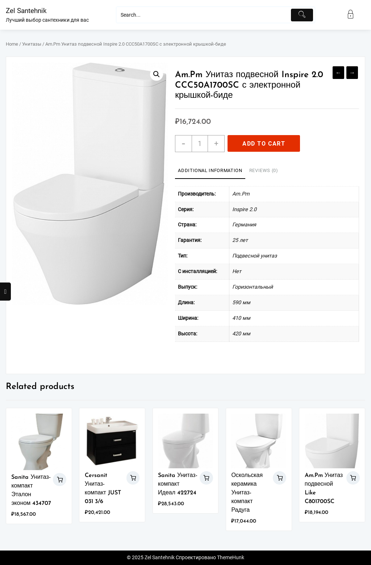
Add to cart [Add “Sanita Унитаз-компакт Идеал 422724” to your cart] (206, 478)
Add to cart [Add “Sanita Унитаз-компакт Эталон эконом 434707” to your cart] (59, 479)
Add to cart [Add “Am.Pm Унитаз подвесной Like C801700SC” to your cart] (353, 478)
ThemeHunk (230, 557)
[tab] (210, 171)
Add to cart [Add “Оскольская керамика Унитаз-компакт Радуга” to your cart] (279, 478)
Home (12, 44)
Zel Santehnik (26, 11)
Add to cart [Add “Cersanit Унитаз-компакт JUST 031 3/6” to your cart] (133, 478)
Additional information (210, 170)
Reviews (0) (263, 170)
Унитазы (31, 44)
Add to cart (263, 143)
